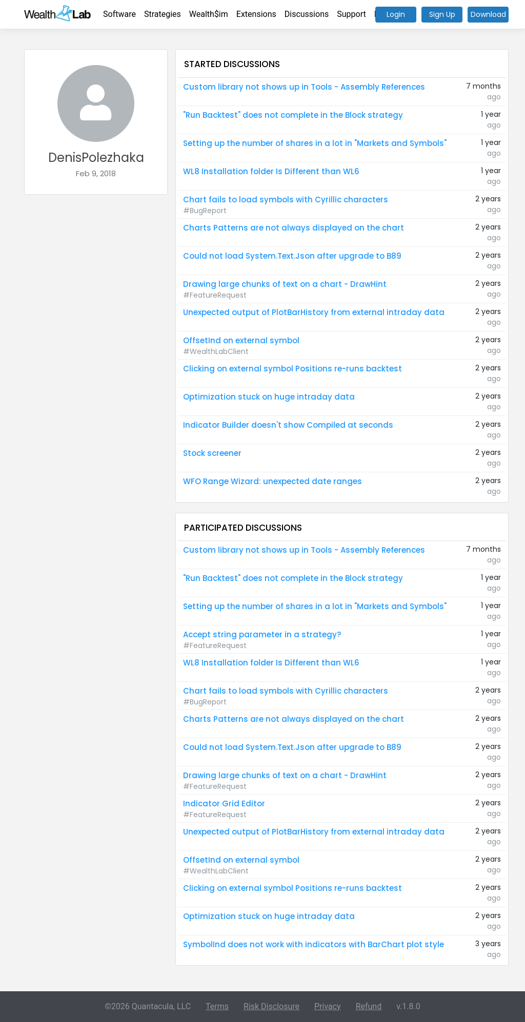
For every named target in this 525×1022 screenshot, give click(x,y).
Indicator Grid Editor (224, 803)
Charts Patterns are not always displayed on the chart (293, 227)
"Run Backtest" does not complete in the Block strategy (293, 115)
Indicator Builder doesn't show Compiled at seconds (288, 425)
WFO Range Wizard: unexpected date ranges (272, 481)
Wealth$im (208, 14)
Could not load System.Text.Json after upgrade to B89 (292, 256)
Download (488, 14)
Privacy (327, 1006)
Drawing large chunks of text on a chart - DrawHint (285, 284)
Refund (369, 1006)
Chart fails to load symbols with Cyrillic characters (285, 199)
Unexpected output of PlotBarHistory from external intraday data (314, 312)
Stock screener (212, 453)
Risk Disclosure (271, 1006)
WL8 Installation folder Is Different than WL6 (271, 171)
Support (351, 14)
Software (119, 14)
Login (396, 14)
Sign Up (442, 14)
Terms (217, 1006)
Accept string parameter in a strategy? (262, 634)
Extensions (256, 14)
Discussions (307, 14)
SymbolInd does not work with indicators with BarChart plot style (313, 944)
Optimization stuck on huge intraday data (269, 396)
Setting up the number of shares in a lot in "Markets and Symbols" (315, 143)
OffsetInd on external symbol (241, 340)
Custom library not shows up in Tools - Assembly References (304, 86)
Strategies (162, 14)
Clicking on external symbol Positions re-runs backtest (292, 368)
